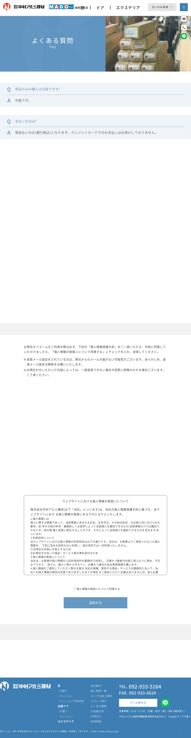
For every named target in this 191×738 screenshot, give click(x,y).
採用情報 (96, 721)
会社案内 (96, 686)
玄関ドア (63, 706)
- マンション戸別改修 (71, 701)
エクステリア (128, 7)
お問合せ (96, 716)
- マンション (65, 696)
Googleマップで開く (179, 716)
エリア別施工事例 (101, 696)
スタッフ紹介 (99, 701)
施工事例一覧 (99, 691)
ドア (100, 8)
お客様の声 (97, 711)
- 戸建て (63, 691)
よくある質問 (99, 706)
